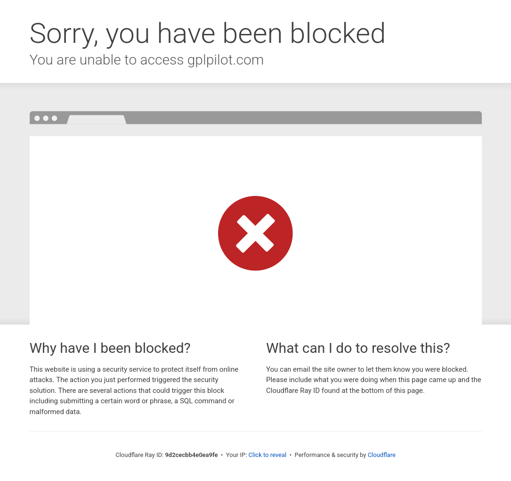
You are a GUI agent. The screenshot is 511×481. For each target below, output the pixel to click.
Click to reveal (268, 454)
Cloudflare (382, 454)
